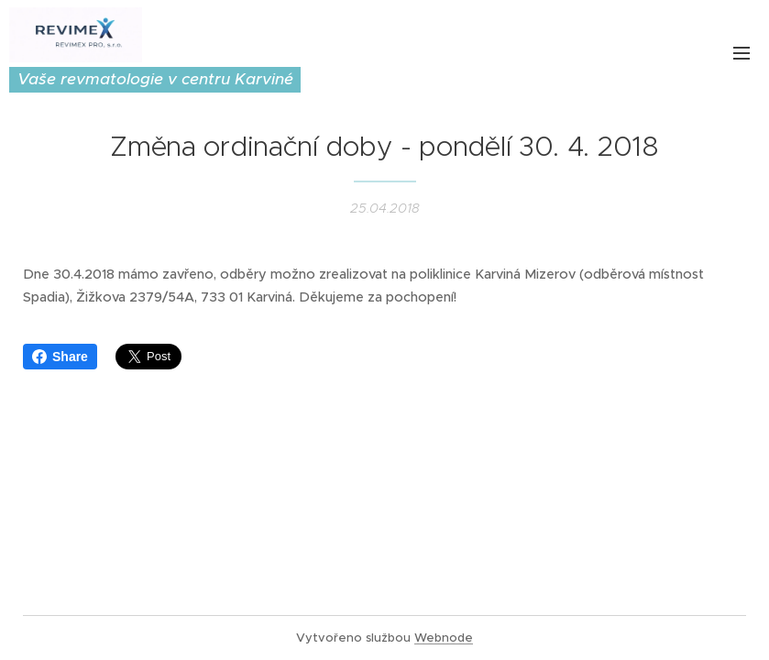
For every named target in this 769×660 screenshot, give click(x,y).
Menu (741, 53)
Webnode (443, 637)
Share (60, 356)
